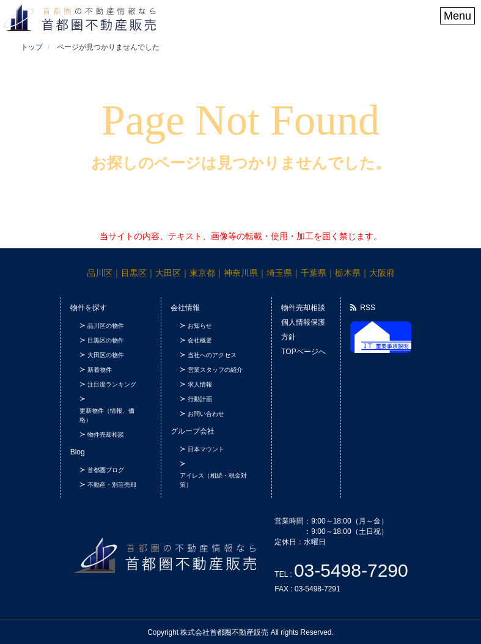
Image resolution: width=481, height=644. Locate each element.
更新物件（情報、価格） (106, 415)
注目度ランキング (111, 384)
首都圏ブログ (105, 470)
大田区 (168, 273)
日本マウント (206, 449)
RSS (362, 307)
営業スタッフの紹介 (215, 369)
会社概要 (200, 340)
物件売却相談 (105, 434)
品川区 (99, 273)
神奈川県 (241, 273)
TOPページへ (303, 351)
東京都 (202, 273)
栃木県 (348, 273)
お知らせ (200, 325)
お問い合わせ (206, 413)
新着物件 (99, 369)
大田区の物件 (105, 355)
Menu (457, 16)
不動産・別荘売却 (111, 484)
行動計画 (200, 399)
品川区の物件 (105, 325)
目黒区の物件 (105, 340)
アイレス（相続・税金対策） (213, 480)
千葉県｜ (318, 273)
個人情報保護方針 (303, 329)
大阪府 (382, 273)
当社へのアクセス (212, 355)
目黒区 (134, 273)
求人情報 (200, 384)
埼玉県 (279, 273)
